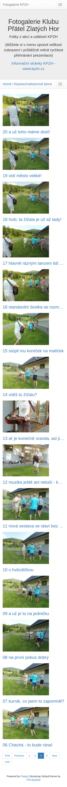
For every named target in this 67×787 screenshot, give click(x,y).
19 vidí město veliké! (22, 175)
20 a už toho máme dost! (26, 132)
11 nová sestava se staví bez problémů (33, 526)
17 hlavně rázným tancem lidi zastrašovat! (33, 263)
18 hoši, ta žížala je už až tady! (32, 219)
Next (54, 755)
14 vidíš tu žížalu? (20, 394)
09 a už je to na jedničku (26, 613)
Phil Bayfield (33, 779)
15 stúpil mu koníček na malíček (33, 351)
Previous (19, 755)
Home (7, 84)
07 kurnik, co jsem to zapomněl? (33, 701)
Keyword (20, 84)
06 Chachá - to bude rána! (28, 745)
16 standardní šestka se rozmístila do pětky (33, 307)
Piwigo (24, 776)
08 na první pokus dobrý (26, 657)
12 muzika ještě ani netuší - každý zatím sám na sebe (33, 482)
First (7, 755)
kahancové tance (40, 84)
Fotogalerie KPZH (15, 4)
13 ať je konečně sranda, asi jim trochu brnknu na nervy (33, 438)
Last (7, 761)
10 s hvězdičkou (18, 570)
